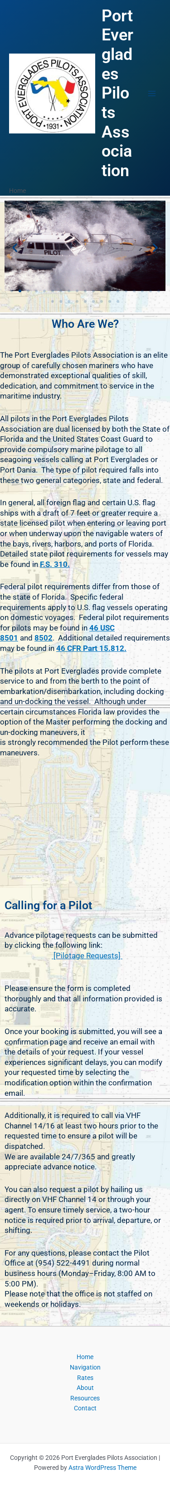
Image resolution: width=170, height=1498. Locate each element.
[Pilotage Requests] (87, 955)
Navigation (85, 1367)
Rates (85, 1377)
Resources (85, 1398)
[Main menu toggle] (152, 93)
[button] (14, 247)
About (85, 1387)
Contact (85, 1408)
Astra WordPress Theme (102, 1467)
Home (85, 1356)
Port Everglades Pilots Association (117, 93)
